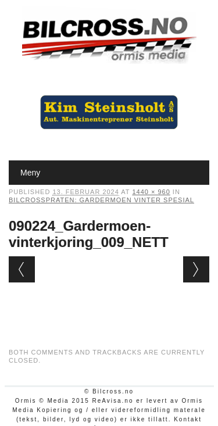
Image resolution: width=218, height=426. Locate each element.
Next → (196, 269)
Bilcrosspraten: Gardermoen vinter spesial (101, 199)
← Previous (22, 269)
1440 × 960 (151, 191)
